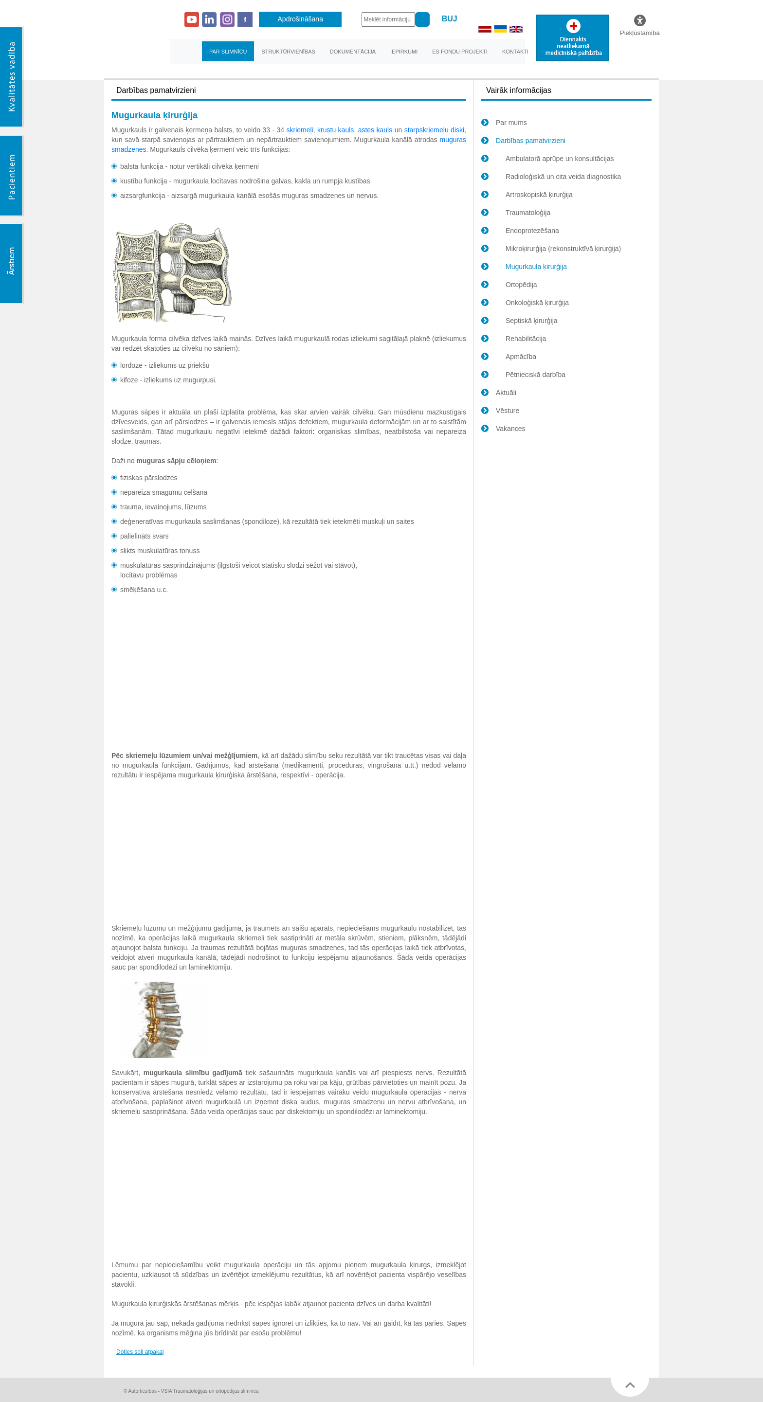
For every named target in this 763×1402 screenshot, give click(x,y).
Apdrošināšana (300, 19)
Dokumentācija (353, 51)
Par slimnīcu (228, 51)
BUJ (449, 19)
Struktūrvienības (288, 51)
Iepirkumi (404, 51)
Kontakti (515, 51)
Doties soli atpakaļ (140, 1351)
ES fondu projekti (460, 51)
